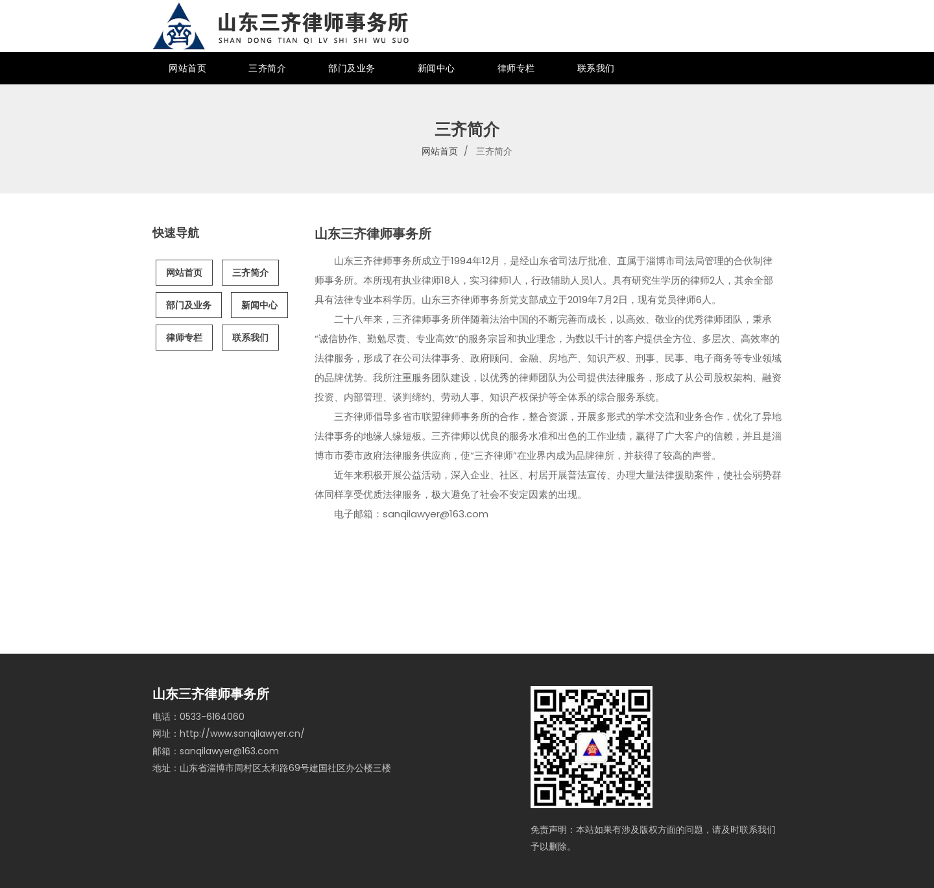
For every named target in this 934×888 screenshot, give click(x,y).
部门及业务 (352, 68)
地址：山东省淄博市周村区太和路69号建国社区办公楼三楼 (271, 767)
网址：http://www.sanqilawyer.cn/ (228, 733)
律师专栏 (516, 68)
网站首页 (187, 68)
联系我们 (596, 68)
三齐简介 (267, 68)
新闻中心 (436, 68)
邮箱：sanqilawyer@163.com (215, 751)
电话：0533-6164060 (198, 716)
